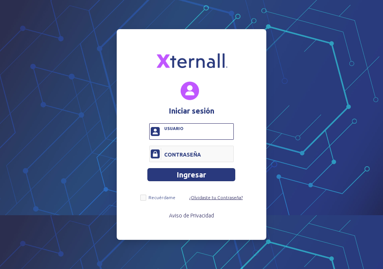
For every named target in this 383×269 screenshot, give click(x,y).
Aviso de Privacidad (191, 216)
